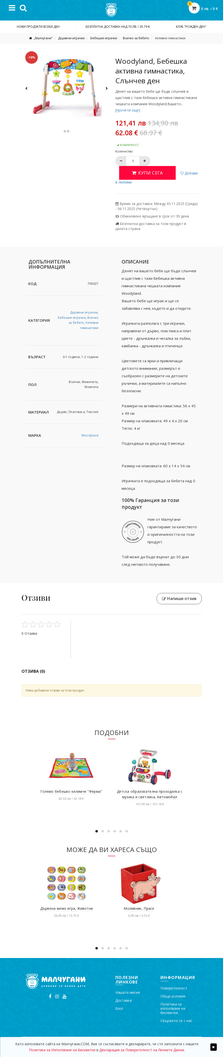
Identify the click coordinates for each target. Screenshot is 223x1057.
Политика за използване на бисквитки (172, 1008)
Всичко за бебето (136, 38)
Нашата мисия (127, 992)
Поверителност (173, 988)
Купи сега (147, 173)
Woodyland (90, 435)
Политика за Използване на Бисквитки (62, 1050)
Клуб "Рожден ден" (191, 26)
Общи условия (172, 996)
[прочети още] (127, 110)
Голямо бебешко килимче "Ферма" (71, 791)
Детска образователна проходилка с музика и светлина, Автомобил (150, 794)
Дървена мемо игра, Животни (66, 908)
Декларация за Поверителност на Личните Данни (141, 1050)
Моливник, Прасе (139, 908)
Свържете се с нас (176, 1020)
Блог (119, 1008)
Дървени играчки (71, 38)
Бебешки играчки (103, 38)
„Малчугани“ (42, 38)
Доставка (123, 1000)
